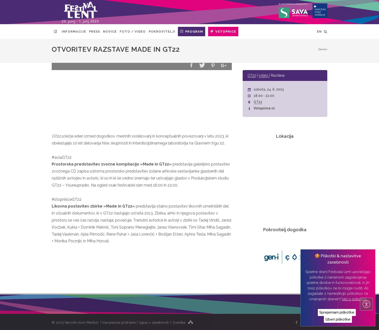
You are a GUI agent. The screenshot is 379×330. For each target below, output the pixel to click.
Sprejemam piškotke (336, 312)
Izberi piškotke (337, 319)
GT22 (252, 75)
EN (319, 31)
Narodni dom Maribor (82, 322)
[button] (191, 65)
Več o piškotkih (354, 299)
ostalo (264, 75)
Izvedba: (184, 322)
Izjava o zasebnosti (154, 322)
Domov (322, 49)
